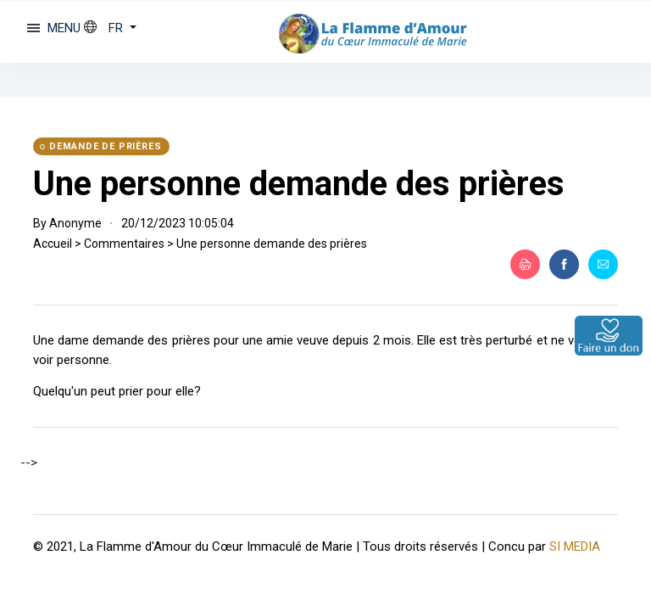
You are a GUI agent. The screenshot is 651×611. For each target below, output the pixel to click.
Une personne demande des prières (299, 184)
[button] (110, 28)
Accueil (52, 243)
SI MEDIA (574, 546)
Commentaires (124, 243)
